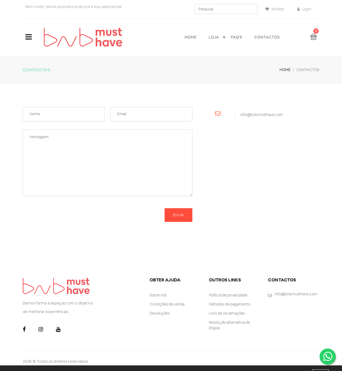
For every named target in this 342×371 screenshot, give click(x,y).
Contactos (267, 37)
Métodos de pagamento (229, 304)
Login (304, 9)
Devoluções (159, 313)
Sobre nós (158, 295)
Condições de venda (167, 304)
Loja (218, 37)
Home (191, 37)
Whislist (274, 9)
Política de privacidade (228, 295)
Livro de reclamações (227, 313)
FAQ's (236, 37)
